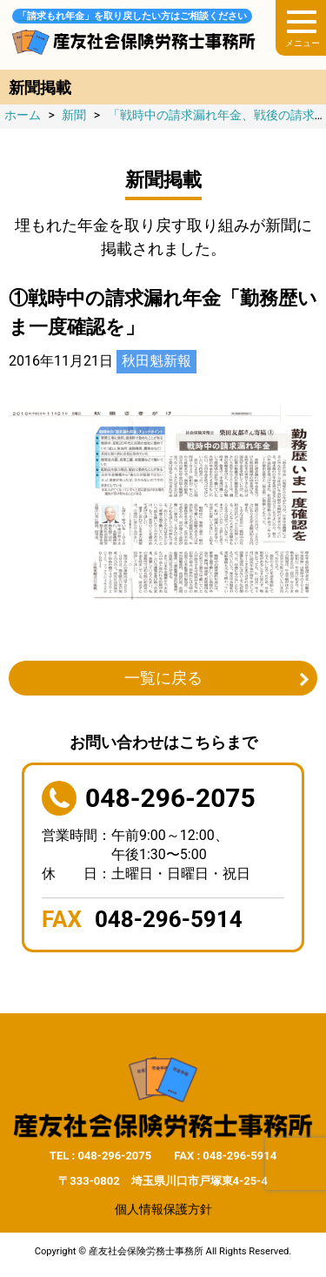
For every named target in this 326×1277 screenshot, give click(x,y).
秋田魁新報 (156, 361)
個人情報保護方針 (163, 1209)
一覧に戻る (163, 678)
